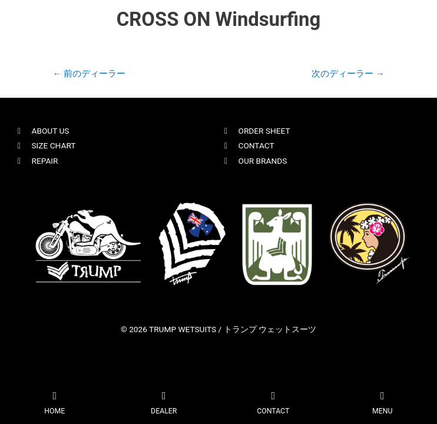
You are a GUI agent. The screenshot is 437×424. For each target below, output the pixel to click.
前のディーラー (88, 73)
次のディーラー (348, 73)
